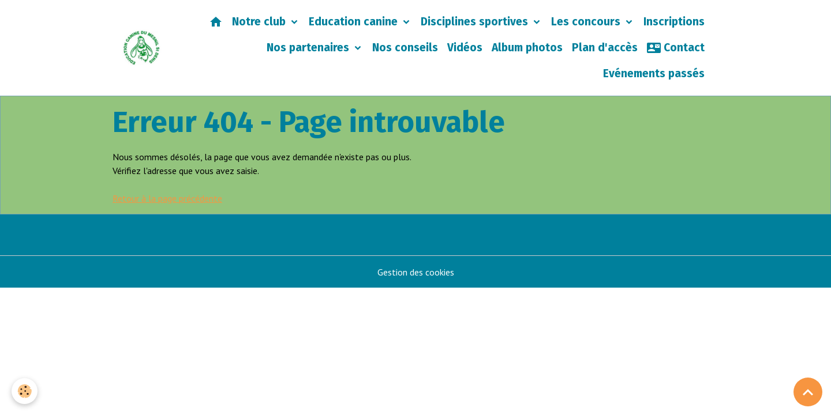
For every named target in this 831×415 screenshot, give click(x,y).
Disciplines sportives (476, 21)
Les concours (587, 21)
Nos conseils (405, 47)
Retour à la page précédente (167, 198)
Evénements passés (654, 73)
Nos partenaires (309, 47)
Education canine (354, 21)
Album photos (527, 47)
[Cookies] (25, 391)
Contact (676, 48)
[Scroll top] (807, 392)
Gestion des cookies (415, 272)
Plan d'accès (605, 47)
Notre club (260, 21)
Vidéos (464, 47)
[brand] (142, 48)
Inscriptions (674, 21)
